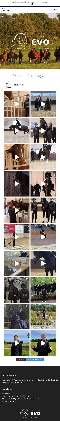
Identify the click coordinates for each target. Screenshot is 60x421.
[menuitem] (32, 4)
